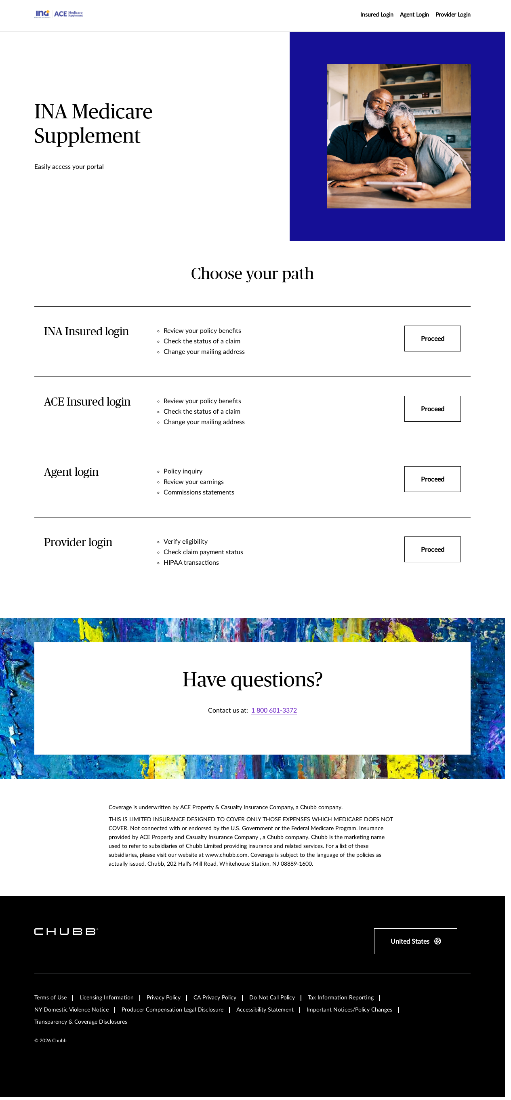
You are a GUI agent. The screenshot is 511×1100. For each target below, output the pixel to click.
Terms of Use (50, 998)
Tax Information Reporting (341, 998)
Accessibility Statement (265, 1010)
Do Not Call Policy (272, 998)
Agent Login (414, 15)
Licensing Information (107, 998)
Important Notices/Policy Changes (349, 1010)
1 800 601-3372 (274, 710)
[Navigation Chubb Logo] (58, 15)
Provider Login (453, 15)
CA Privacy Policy (214, 998)
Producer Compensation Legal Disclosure (172, 1010)
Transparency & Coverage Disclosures (80, 1022)
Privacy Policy (164, 998)
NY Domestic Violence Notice (71, 1010)
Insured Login (376, 15)
